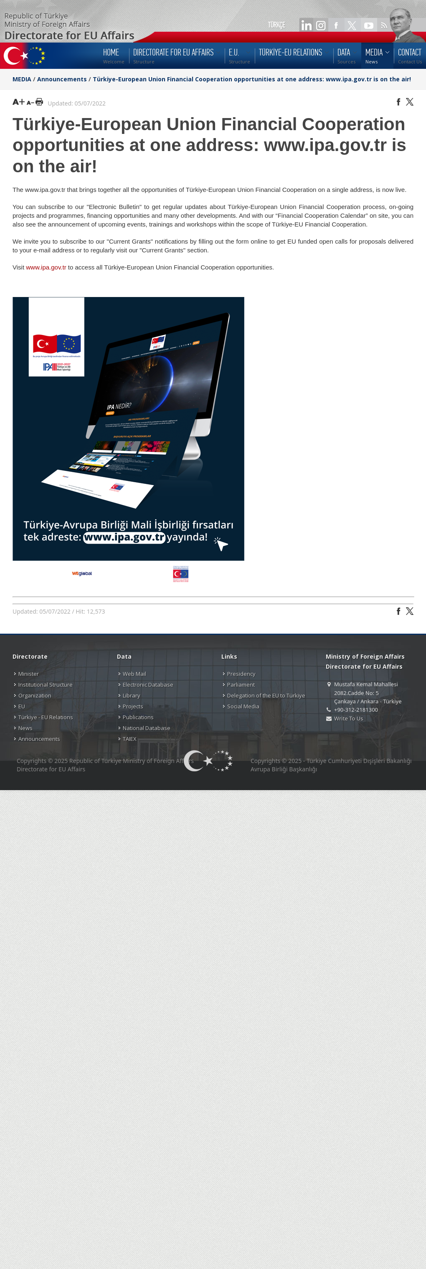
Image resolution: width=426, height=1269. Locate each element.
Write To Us (348, 718)
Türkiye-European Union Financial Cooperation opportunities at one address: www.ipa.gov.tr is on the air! (252, 79)
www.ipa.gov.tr (46, 267)
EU (21, 706)
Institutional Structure (45, 684)
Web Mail (134, 673)
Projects (133, 706)
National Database (146, 728)
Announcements (62, 79)
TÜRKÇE (276, 25)
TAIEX (130, 739)
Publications (138, 717)
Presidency (241, 673)
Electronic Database (148, 684)
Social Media (243, 706)
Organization (34, 695)
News (25, 728)
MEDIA (22, 79)
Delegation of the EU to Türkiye (266, 695)
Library (131, 695)
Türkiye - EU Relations (45, 717)
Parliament (241, 684)
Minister (28, 673)
